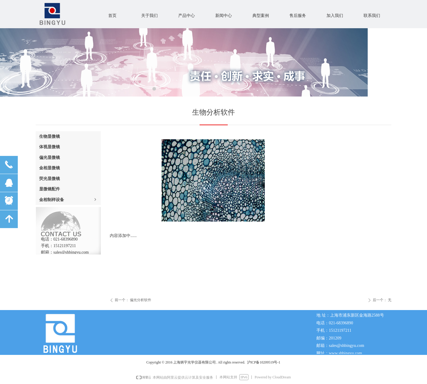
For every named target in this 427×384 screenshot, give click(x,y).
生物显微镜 (49, 136)
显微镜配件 (49, 189)
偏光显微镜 (49, 157)
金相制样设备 (68, 199)
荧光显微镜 (49, 178)
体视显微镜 (49, 147)
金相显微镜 (49, 168)
